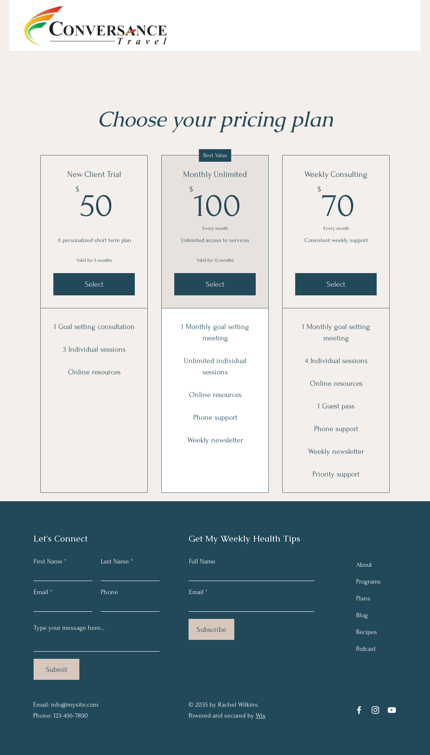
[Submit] (56, 669)
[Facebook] (359, 710)
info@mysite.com (74, 704)
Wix (260, 715)
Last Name (115, 561)
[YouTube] (392, 710)
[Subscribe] (211, 629)
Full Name (202, 561)
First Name (48, 561)
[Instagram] (375, 710)
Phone (109, 592)
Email (41, 592)
